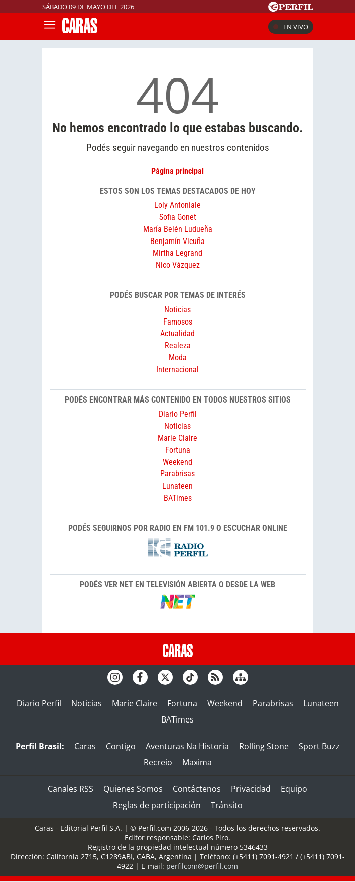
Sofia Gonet (177, 217)
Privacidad (251, 788)
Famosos (177, 322)
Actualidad (177, 333)
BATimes (178, 498)
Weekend (177, 462)
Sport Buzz (319, 746)
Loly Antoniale (177, 205)
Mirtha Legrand (177, 253)
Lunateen (177, 486)
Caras (85, 746)
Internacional (177, 369)
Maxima (197, 762)
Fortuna (177, 450)
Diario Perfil (178, 414)
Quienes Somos (133, 788)
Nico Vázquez (178, 265)
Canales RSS (70, 788)
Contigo (121, 746)
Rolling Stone (264, 746)
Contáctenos (197, 788)
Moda (178, 357)
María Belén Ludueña (177, 229)
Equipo (294, 788)
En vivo (290, 26)
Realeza (178, 345)
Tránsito (227, 805)
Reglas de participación (157, 805)
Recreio (158, 762)
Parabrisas (177, 473)
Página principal (177, 171)
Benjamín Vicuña (177, 241)
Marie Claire (177, 438)
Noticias (177, 309)
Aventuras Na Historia (187, 746)
